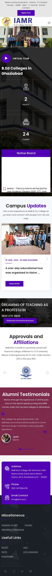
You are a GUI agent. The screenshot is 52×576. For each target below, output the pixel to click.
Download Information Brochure (20, 320)
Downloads (7, 556)
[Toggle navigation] (49, 23)
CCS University (30, 551)
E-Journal (33, 5)
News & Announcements (16, 2)
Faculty (10, 5)
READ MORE (14, 283)
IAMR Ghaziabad (30, 260)
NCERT (5, 547)
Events (33, 2)
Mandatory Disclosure (13, 529)
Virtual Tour (15, 58)
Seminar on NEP (10, 525)
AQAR (17, 5)
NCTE (4, 551)
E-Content (42, 2)
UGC (25, 547)
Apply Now (26, 13)
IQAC (24, 5)
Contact (26, 8)
